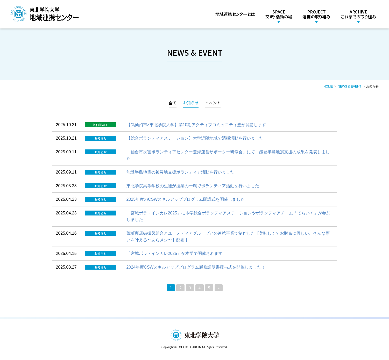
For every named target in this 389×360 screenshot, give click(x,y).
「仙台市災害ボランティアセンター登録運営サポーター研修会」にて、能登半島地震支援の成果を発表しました (228, 155)
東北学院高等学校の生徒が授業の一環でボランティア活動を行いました (192, 186)
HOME (328, 86)
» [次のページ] (219, 287)
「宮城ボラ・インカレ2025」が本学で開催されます (174, 253)
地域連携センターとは (235, 14)
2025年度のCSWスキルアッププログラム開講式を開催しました (185, 199)
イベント (213, 102)
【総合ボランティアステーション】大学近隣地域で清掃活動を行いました (194, 138)
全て (172, 102)
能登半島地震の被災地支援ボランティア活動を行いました (180, 172)
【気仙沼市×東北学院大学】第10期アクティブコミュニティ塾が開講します (196, 125)
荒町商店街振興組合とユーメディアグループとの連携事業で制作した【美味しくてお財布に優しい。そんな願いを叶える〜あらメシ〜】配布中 (228, 236)
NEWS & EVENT (349, 86)
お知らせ (191, 102)
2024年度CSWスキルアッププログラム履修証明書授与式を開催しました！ (196, 267)
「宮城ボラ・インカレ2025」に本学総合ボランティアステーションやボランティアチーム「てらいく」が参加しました (228, 216)
